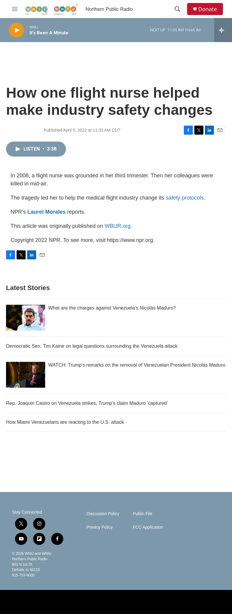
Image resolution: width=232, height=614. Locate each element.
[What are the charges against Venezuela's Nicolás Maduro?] (25, 318)
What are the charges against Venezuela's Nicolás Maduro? (112, 307)
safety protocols (185, 198)
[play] (16, 30)
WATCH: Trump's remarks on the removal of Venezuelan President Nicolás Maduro (136, 365)
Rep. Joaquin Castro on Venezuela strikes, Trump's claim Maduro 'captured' (87, 403)
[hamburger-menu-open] (14, 9)
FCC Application (148, 527)
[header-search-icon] (177, 9)
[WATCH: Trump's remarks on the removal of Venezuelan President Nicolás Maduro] (25, 375)
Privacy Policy (99, 527)
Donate (207, 9)
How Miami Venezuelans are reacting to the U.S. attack (65, 422)
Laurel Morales (46, 212)
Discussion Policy (102, 514)
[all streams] (223, 30)
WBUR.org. (118, 226)
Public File (142, 514)
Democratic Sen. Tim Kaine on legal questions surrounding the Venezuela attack (91, 346)
